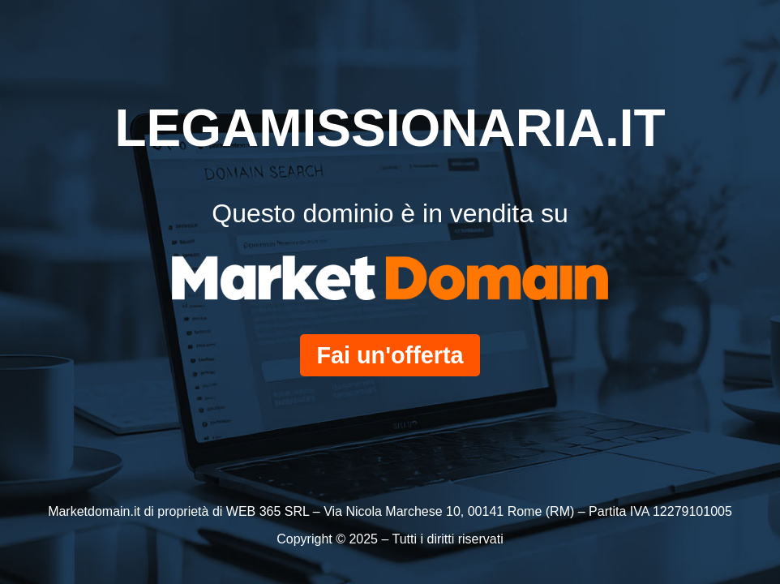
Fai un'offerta (389, 355)
